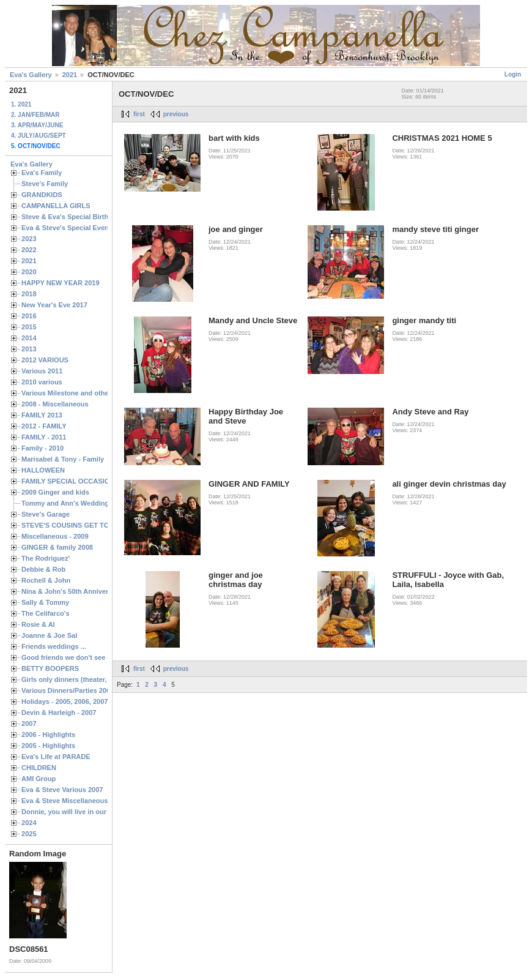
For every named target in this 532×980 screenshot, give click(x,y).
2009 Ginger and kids (55, 492)
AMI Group (38, 778)
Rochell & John (45, 580)
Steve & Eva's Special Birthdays (72, 216)
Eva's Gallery (31, 74)
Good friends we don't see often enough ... (89, 657)
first (139, 114)
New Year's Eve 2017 (54, 305)
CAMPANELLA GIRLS (56, 205)
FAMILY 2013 (41, 415)
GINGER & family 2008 (57, 547)
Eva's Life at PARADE (56, 756)
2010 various (41, 382)
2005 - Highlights (48, 745)
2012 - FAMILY (44, 426)
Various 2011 (41, 371)
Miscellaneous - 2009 (55, 536)
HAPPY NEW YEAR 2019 (60, 282)
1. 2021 (21, 104)
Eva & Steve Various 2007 (62, 789)
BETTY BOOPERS (50, 668)
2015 (29, 327)
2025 (29, 833)
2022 (29, 249)
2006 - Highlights (48, 734)
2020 (29, 271)
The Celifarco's (45, 613)
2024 (29, 822)
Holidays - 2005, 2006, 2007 (64, 701)
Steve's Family (44, 183)
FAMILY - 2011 (43, 437)
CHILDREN (38, 767)
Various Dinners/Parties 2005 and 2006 (82, 690)
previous (176, 114)
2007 (29, 723)
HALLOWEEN (43, 470)
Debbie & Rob (43, 569)
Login (512, 74)
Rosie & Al (38, 624)
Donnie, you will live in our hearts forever (87, 811)
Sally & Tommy (45, 602)
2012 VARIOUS (44, 360)
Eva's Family (41, 172)
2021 (69, 74)
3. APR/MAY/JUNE (37, 125)
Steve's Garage (45, 514)
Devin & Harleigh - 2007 (58, 712)
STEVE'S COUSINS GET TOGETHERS (81, 525)
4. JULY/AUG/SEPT (38, 135)
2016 (29, 316)
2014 (29, 338)
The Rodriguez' (45, 558)
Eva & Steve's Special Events (68, 227)
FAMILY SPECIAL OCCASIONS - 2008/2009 (89, 481)
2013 (29, 349)
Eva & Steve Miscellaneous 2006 (73, 800)
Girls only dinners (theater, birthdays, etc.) (89, 679)
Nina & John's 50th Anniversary (71, 591)
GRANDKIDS (41, 194)
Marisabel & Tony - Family (62, 459)
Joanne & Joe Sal (49, 635)
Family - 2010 (42, 448)
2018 (29, 293)
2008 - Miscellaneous (55, 404)
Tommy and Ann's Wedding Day (72, 503)
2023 (29, 238)
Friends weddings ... (53, 646)
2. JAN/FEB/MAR (35, 114)
